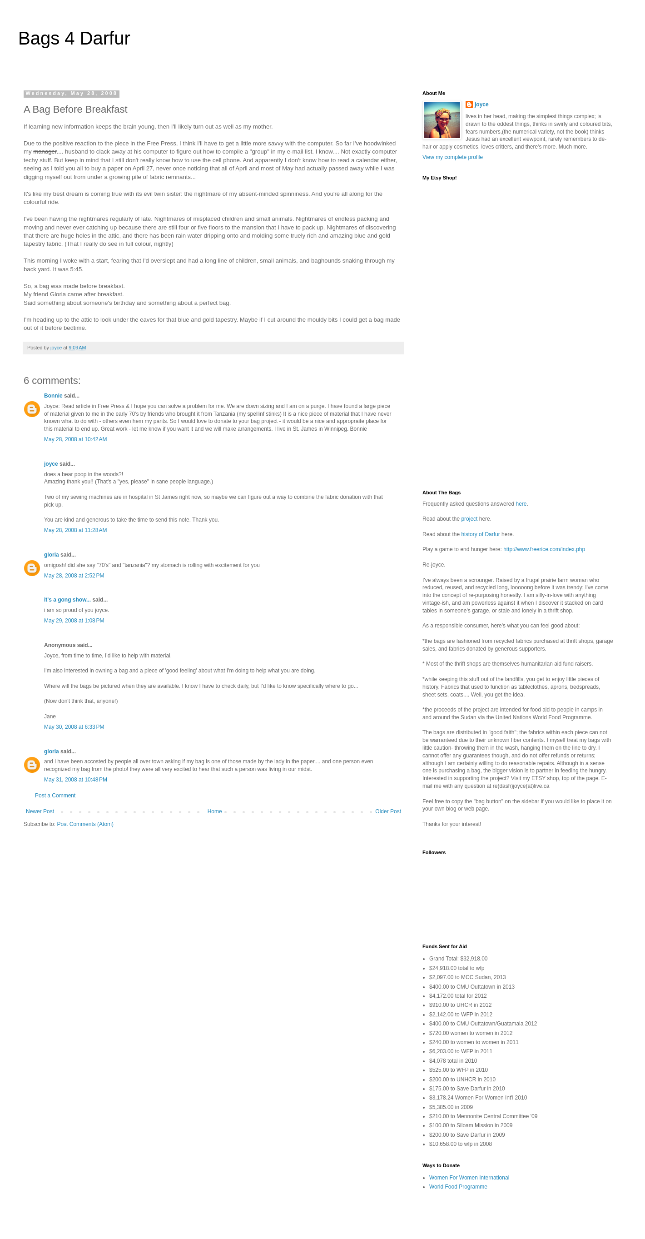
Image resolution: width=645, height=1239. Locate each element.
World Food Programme (458, 1187)
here (521, 504)
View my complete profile (452, 157)
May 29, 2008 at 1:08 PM (74, 620)
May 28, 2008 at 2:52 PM (74, 575)
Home (215, 811)
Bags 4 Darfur (74, 38)
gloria (51, 555)
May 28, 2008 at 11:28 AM (75, 530)
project (469, 519)
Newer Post (40, 811)
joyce (51, 464)
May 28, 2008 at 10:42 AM (75, 439)
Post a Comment (55, 795)
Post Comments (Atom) (85, 824)
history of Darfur (480, 534)
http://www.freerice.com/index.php (544, 549)
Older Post (388, 811)
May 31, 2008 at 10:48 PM (75, 779)
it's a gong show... (67, 600)
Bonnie (53, 396)
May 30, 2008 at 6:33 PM (74, 727)
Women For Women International (469, 1177)
